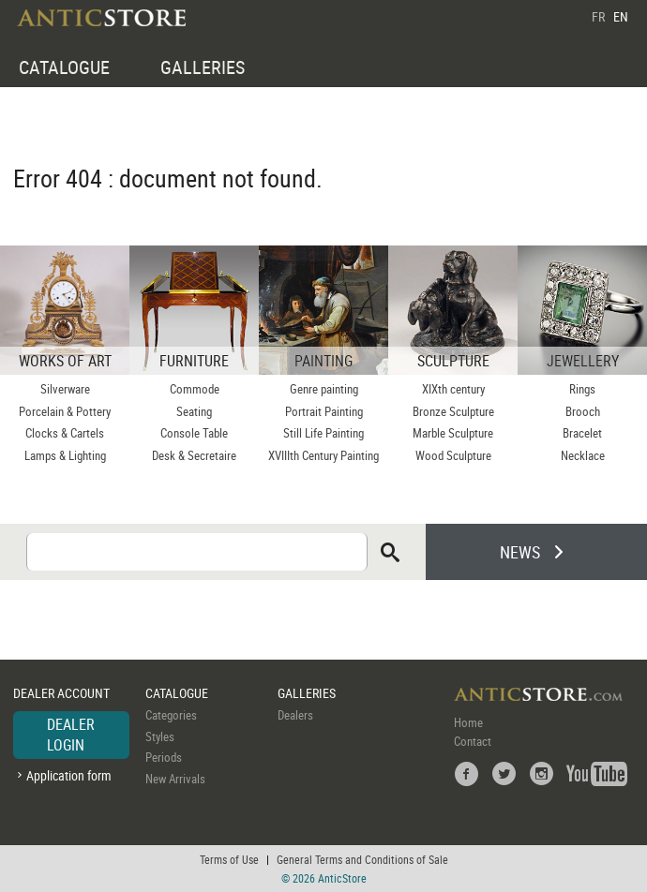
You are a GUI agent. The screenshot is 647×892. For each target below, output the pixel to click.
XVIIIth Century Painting (323, 455)
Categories (171, 714)
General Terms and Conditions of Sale (362, 859)
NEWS (520, 552)
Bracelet (582, 432)
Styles (159, 736)
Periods (163, 757)
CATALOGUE (64, 67)
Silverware (65, 388)
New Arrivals (175, 778)
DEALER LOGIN (71, 734)
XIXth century (453, 388)
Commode (194, 388)
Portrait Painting (324, 411)
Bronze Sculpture (453, 411)
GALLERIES (202, 67)
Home (468, 722)
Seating (194, 411)
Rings (582, 388)
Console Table (194, 432)
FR (598, 16)
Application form (69, 775)
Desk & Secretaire (194, 455)
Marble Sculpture (453, 432)
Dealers (295, 714)
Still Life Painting (323, 432)
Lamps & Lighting (65, 455)
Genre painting (324, 388)
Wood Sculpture (453, 455)
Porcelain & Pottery (65, 411)
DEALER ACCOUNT (61, 693)
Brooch (582, 411)
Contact (472, 741)
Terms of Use (229, 859)
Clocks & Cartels (64, 432)
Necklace (583, 455)
